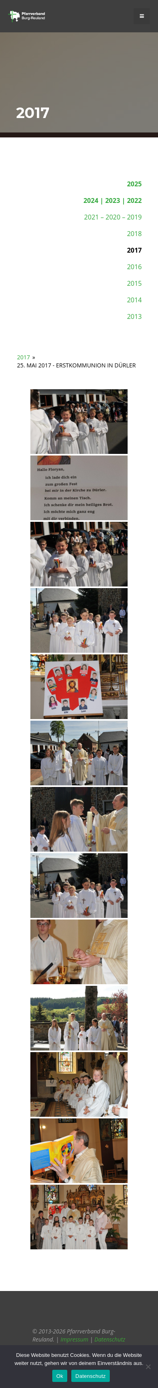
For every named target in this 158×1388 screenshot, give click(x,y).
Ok (59, 1376)
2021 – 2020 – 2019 (113, 217)
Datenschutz (109, 1339)
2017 (23, 357)
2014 (134, 299)
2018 (134, 233)
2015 (134, 283)
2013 (134, 316)
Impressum (74, 1339)
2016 (134, 266)
